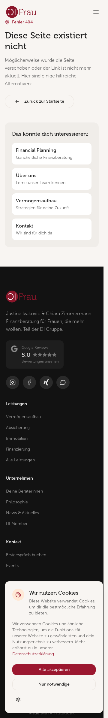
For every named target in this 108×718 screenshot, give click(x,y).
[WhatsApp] (63, 382)
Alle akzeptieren (54, 669)
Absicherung (18, 427)
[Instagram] (12, 382)
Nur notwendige (54, 684)
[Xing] (46, 382)
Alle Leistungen (20, 460)
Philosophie (17, 502)
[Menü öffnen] (96, 12)
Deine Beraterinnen (24, 491)
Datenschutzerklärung (33, 653)
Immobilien (17, 438)
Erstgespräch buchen (26, 554)
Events (12, 565)
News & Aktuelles (22, 512)
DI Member (17, 523)
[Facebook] (29, 382)
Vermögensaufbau (23, 416)
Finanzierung (18, 449)
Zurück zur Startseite (39, 101)
